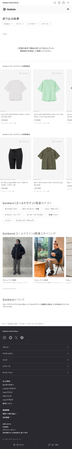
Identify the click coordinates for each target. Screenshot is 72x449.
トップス (22, 324)
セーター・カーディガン (35, 215)
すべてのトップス (11, 210)
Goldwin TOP (12, 324)
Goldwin (7, 24)
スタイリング (7, 396)
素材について (7, 403)
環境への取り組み (10, 414)
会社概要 (7, 417)
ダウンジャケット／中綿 (30, 210)
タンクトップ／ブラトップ (25, 221)
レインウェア (31, 24)
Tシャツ (8, 221)
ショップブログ (8, 400)
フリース (18, 24)
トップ (3, 324)
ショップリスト (8, 392)
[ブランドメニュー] (68, 9)
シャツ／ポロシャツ (52, 210)
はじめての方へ (8, 385)
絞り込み (18, 444)
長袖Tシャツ (53, 215)
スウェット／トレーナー (13, 215)
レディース (45, 24)
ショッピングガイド (9, 388)
